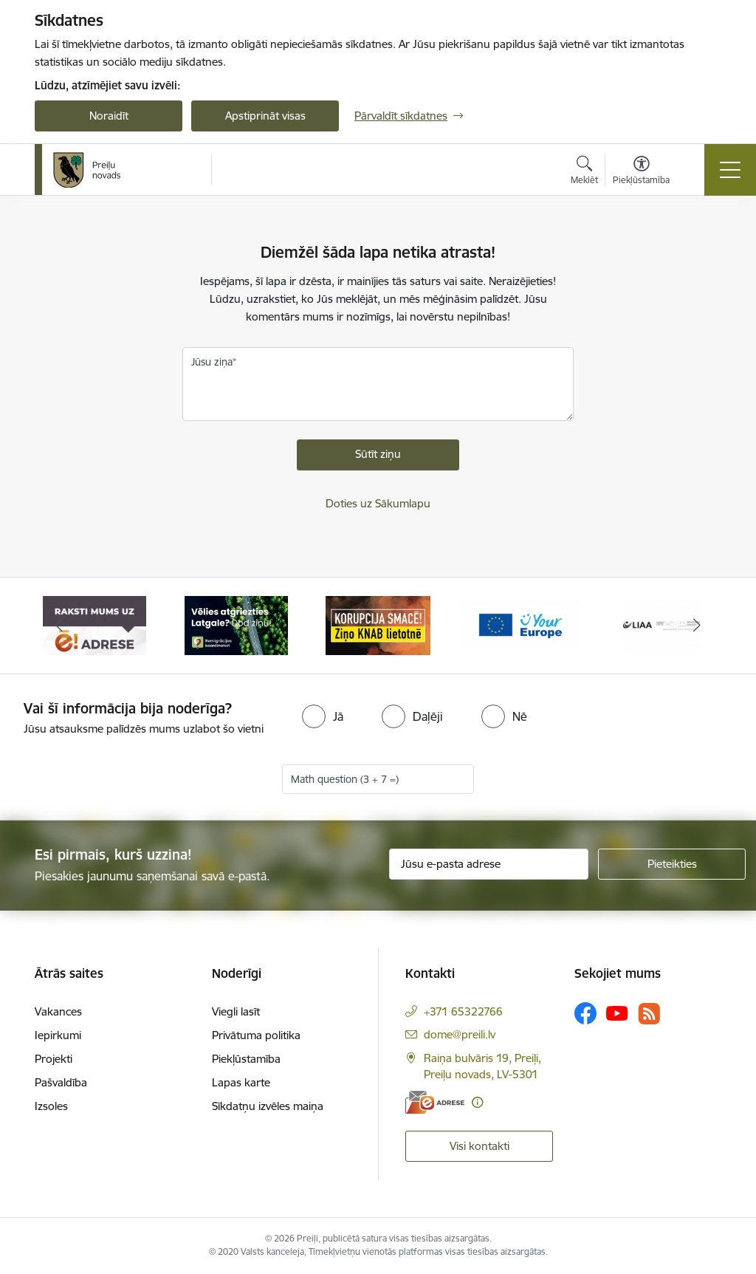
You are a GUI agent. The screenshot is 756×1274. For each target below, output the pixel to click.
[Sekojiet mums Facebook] (585, 1013)
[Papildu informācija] (477, 1102)
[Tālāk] (697, 625)
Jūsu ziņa (212, 362)
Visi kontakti (479, 1146)
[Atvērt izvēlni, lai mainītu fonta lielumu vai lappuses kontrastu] (641, 172)
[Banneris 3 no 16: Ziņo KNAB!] (378, 624)
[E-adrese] (434, 1102)
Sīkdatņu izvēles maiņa (267, 1106)
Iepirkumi (58, 1035)
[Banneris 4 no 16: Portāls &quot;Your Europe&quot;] (520, 624)
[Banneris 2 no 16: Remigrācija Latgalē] (236, 624)
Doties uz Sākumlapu (378, 503)
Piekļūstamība (246, 1059)
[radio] (322, 716)
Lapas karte (241, 1082)
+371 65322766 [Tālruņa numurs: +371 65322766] (463, 1011)
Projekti (53, 1059)
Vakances (58, 1011)
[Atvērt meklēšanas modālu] (584, 172)
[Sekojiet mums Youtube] (617, 1012)
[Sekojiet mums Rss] (649, 1013)
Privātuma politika (256, 1035)
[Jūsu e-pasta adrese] (488, 864)
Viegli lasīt (236, 1011)
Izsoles (51, 1106)
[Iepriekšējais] (59, 625)
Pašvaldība (61, 1082)
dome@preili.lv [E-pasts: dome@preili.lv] (459, 1034)
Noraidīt (108, 116)
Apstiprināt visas (265, 116)
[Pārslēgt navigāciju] (730, 170)
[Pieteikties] (672, 864)
